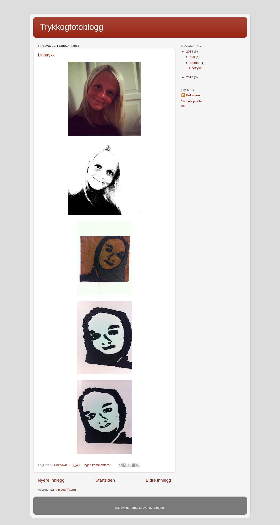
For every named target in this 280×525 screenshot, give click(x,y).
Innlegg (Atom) (66, 489)
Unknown (193, 95)
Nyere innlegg (51, 480)
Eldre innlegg (158, 480)
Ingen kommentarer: (98, 465)
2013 (190, 51)
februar (195, 62)
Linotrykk (46, 55)
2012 (190, 77)
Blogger (158, 507)
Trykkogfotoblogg (71, 27)
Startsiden (105, 480)
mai (193, 57)
